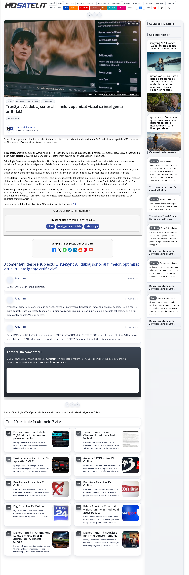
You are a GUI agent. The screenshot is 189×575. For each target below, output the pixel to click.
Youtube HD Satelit (164, 371)
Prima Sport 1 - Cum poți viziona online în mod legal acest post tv (101, 509)
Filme (10, 101)
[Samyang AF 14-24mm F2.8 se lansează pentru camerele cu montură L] (164, 61)
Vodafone (84, 8)
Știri (60, 3)
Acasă (52, 3)
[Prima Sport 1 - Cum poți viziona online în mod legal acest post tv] (130, 513)
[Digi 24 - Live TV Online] (60, 513)
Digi (150, 426)
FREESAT (159, 426)
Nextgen (112, 8)
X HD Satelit (164, 385)
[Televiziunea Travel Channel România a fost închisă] (130, 439)
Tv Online (160, 3)
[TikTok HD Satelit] (162, 8)
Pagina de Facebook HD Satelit (164, 345)
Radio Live (171, 3)
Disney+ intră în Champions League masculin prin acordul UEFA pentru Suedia (31, 537)
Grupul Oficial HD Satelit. (53, 362)
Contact (131, 8)
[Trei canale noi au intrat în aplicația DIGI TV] (60, 465)
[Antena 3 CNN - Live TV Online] (130, 465)
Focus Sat (95, 8)
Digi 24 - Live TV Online (28, 506)
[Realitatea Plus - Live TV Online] (60, 489)
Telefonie (149, 3)
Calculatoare (56, 8)
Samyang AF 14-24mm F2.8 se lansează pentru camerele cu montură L (163, 46)
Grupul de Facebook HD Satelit (164, 355)
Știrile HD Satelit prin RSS (164, 401)
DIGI (66, 8)
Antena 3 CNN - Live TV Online (98, 459)
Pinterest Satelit (164, 392)
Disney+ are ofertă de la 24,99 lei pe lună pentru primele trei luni (29, 435)
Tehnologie (47, 101)
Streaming (116, 3)
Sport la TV (137, 3)
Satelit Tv (91, 3)
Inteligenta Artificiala (27, 101)
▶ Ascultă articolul (130, 24)
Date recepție (103, 3)
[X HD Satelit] (169, 8)
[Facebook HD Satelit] (140, 8)
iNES (103, 8)
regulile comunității (45, 358)
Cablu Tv (80, 3)
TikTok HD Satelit (164, 378)
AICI (75, 204)
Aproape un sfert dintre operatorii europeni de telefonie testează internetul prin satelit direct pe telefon (163, 123)
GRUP (147, 8)
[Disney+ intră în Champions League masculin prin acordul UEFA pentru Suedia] (60, 539)
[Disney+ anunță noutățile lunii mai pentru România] (130, 539)
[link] (37, 440)
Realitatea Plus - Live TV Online (29, 483)
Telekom (122, 8)
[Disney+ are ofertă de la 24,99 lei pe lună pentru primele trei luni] (60, 439)
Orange (74, 8)
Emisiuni (127, 3)
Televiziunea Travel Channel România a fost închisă (99, 435)
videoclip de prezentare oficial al (121, 94)
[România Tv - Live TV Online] (130, 489)
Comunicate (69, 3)
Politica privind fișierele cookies (164, 464)
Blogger (115, 564)
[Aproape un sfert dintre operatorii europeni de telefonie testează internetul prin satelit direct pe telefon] (164, 141)
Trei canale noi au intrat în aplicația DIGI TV (31, 459)
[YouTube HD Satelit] (155, 8)
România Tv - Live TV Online (97, 483)
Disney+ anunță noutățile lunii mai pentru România (100, 534)
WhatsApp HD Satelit (164, 364)
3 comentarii (13, 118)
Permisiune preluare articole (164, 456)
